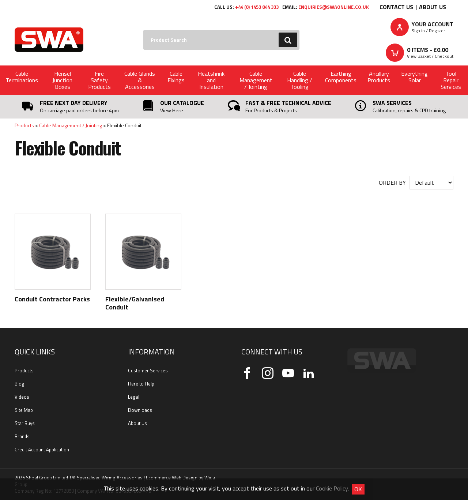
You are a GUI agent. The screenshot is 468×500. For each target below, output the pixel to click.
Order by (392, 182)
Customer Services (148, 370)
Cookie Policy (332, 488)
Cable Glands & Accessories (139, 80)
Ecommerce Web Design (171, 477)
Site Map (24, 410)
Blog (19, 383)
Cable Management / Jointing (255, 80)
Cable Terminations (21, 76)
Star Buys (25, 423)
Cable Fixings (176, 76)
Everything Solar (414, 76)
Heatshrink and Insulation (211, 80)
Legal (133, 397)
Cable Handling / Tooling (299, 80)
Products (24, 125)
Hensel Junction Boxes (62, 80)
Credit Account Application (42, 449)
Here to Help (141, 383)
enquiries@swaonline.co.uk (333, 7)
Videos (22, 397)
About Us (432, 7)
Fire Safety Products (99, 80)
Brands (22, 436)
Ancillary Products (378, 76)
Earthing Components (340, 76)
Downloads (140, 410)
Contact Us (396, 7)
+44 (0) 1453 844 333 (257, 7)
